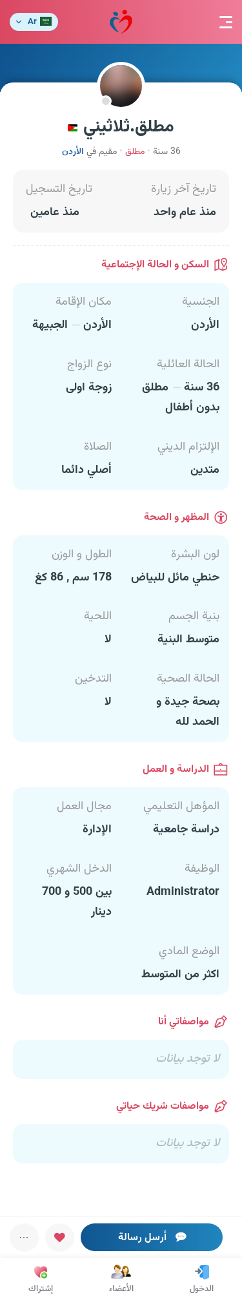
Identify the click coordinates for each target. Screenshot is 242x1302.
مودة (121, 22)
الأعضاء (121, 1280)
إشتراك (40, 1280)
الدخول (202, 1280)
